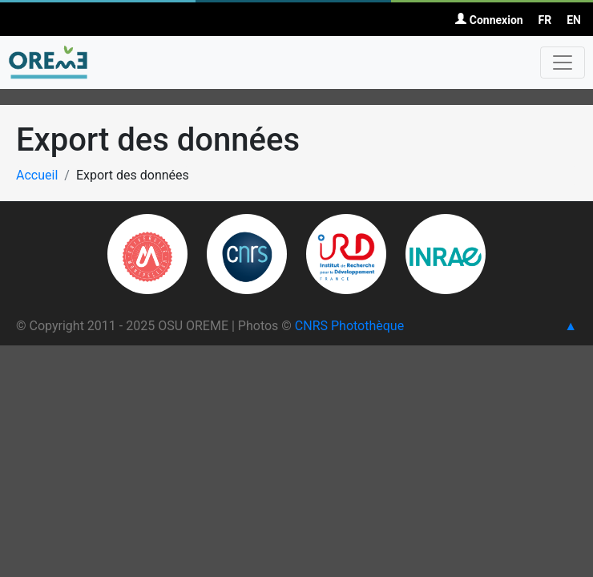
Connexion (488, 20)
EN (574, 20)
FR (545, 20)
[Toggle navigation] (562, 62)
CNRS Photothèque (349, 325)
